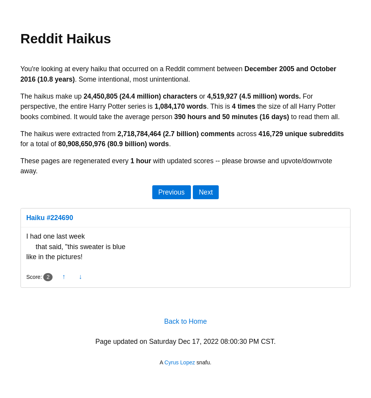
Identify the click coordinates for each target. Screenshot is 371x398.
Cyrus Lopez (180, 362)
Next (206, 192)
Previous (171, 192)
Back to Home (185, 321)
